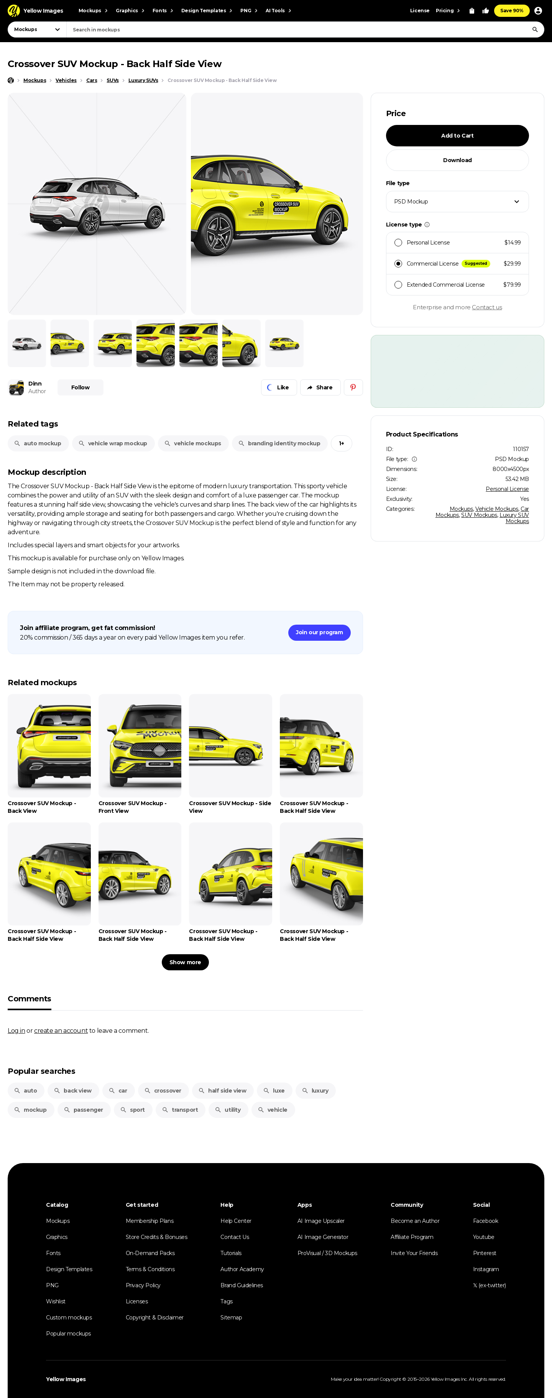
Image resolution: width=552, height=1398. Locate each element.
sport (132, 1109)
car (117, 1090)
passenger (83, 1109)
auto (25, 1090)
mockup (30, 1109)
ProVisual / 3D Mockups (327, 1253)
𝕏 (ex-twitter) (489, 1285)
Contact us (487, 307)
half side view (222, 1090)
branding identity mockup (279, 443)
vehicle (273, 1109)
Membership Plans (150, 1221)
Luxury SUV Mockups (514, 518)
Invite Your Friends (414, 1253)
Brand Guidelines (241, 1285)
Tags (226, 1301)
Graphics (56, 1237)
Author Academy (242, 1269)
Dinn (34, 383)
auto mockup (37, 443)
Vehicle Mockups (496, 508)
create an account (61, 1030)
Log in (16, 1030)
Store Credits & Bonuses (156, 1237)
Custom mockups (69, 1317)
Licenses (137, 1301)
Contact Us (234, 1237)
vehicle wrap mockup (112, 443)
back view (72, 1090)
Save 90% (512, 10)
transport (180, 1109)
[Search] (535, 29)
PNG (52, 1285)
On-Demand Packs (150, 1253)
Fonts (53, 1253)
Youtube (484, 1237)
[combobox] (305, 29)
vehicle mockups (192, 443)
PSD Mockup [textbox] (411, 201)
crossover (162, 1090)
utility (227, 1109)
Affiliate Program (412, 1237)
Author (37, 391)
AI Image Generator (322, 1237)
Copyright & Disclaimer (155, 1317)
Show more (185, 962)
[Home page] (11, 80)
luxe (273, 1090)
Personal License (507, 489)
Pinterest (484, 1253)
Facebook (485, 1221)
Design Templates (69, 1269)
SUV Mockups (479, 515)
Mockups (461, 508)
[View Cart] (472, 11)
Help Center (235, 1221)
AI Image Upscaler (321, 1221)
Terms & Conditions (150, 1269)
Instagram (486, 1269)
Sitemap (231, 1317)
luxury (315, 1090)
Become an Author (415, 1221)
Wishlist (56, 1301)
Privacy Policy (143, 1285)
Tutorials (230, 1253)
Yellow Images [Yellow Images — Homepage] (66, 1379)
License (420, 10)
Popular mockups (68, 1333)
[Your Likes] (486, 11)
